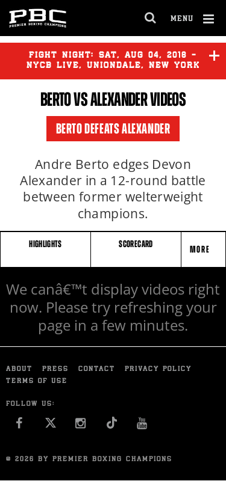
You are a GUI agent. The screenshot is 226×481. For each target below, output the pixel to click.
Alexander (119, 99)
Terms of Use (36, 381)
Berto (55, 99)
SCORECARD (135, 244)
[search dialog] (151, 18)
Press (55, 369)
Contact (96, 369)
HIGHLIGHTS (45, 244)
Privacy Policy (158, 369)
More (201, 249)
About (19, 369)
